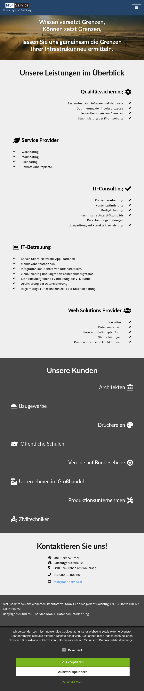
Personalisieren (72, 681)
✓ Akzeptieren (73, 662)
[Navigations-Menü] (136, 7)
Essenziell (72, 649)
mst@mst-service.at (67, 583)
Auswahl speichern (72, 672)
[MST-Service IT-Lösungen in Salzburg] (17, 8)
